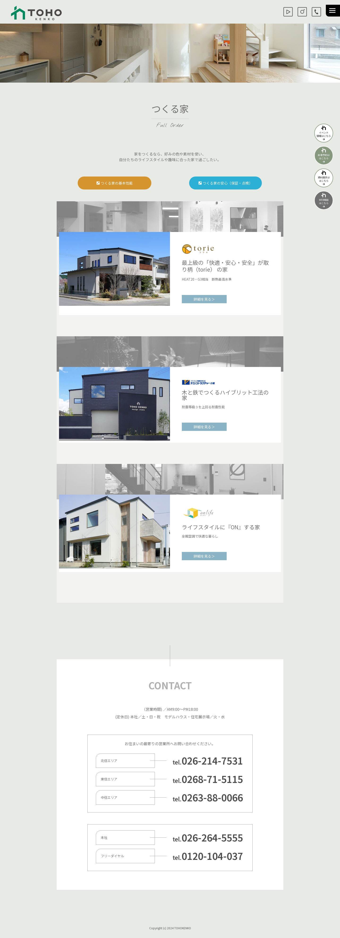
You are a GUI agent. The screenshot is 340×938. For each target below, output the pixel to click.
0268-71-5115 (212, 779)
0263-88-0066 (212, 797)
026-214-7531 (212, 760)
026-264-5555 (212, 837)
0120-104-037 (212, 856)
